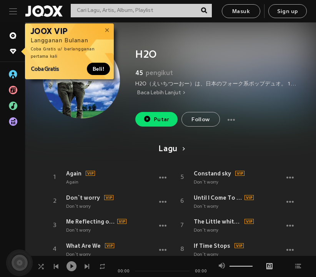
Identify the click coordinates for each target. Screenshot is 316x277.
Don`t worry (83, 198)
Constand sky (212, 173)
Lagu (170, 149)
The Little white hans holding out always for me (218, 222)
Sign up (287, 12)
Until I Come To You (218, 198)
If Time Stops (212, 246)
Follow (200, 120)
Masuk (241, 12)
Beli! (98, 69)
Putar (156, 119)
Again (73, 173)
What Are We (83, 246)
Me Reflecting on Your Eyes (90, 222)
